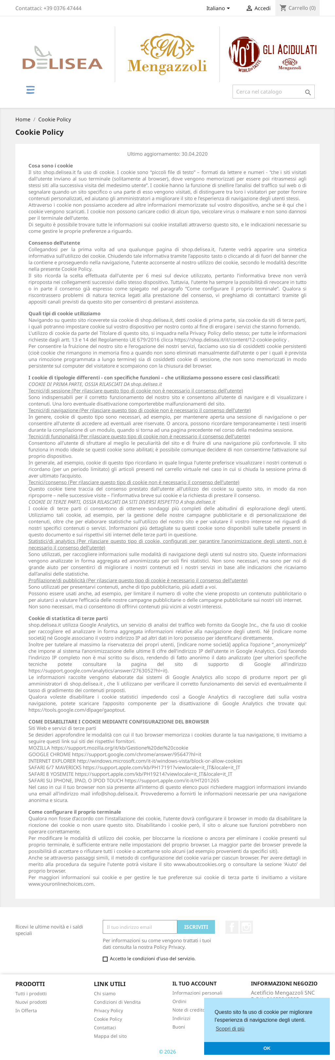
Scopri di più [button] (230, 1029)
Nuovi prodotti (31, 1002)
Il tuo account (194, 983)
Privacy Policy (108, 1010)
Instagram (246, 927)
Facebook (231, 927)
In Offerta (26, 1010)
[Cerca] (274, 91)
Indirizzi (181, 1018)
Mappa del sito (110, 1036)
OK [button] (267, 1048)
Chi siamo (104, 993)
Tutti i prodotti (31, 993)
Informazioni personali (197, 993)
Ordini (179, 1001)
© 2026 (167, 1051)
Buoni (178, 1027)
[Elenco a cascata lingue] (219, 9)
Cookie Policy (108, 1019)
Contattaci (105, 1027)
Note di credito (188, 1010)
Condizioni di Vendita (117, 1002)
